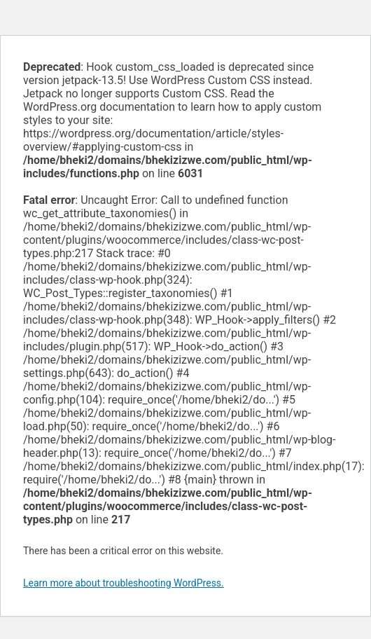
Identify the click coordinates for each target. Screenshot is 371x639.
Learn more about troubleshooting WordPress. (123, 583)
